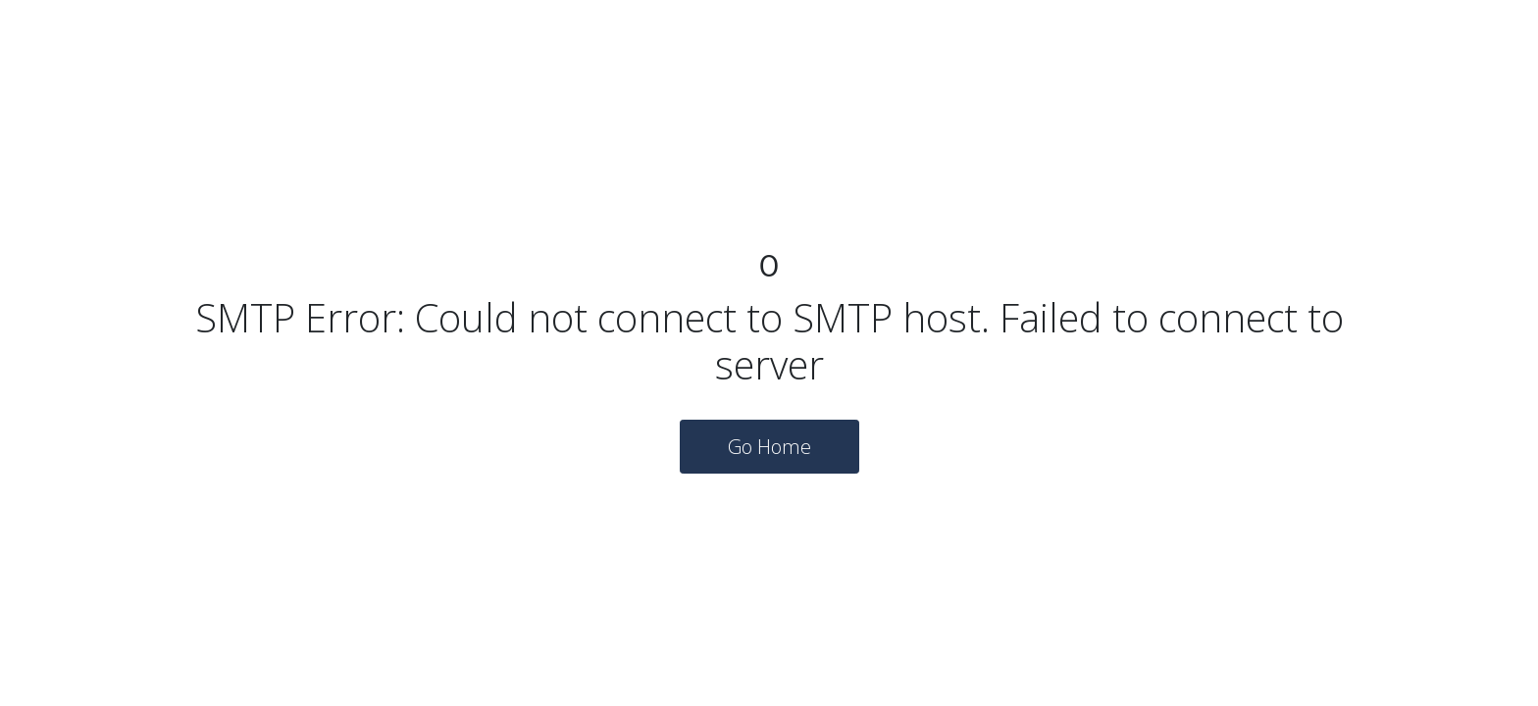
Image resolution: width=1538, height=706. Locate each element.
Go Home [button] (769, 446)
